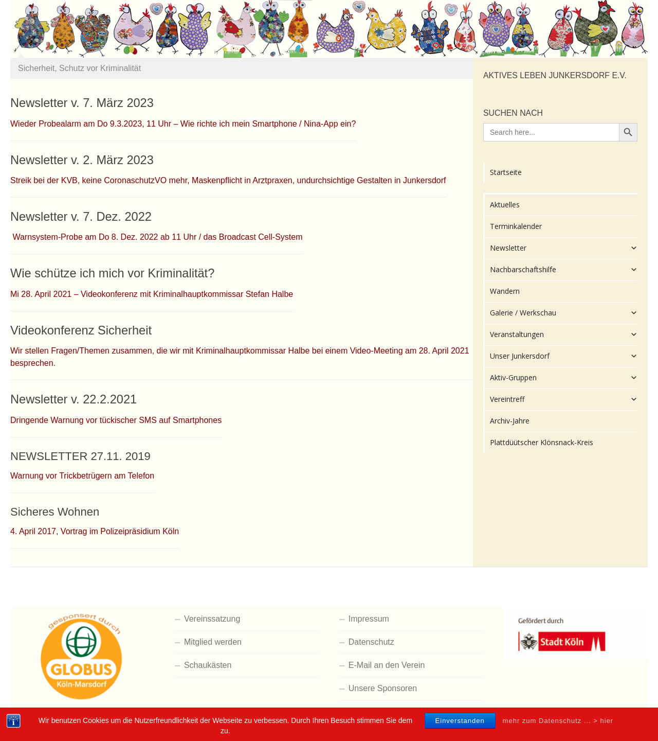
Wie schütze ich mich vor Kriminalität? (112, 273)
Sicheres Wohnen (54, 511)
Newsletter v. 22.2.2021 (73, 399)
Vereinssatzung (212, 618)
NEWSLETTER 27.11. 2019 (80, 456)
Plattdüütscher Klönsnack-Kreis (541, 442)
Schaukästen (208, 665)
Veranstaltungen (563, 334)
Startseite (506, 172)
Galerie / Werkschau (563, 313)
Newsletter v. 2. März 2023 (82, 160)
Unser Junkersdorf (563, 356)
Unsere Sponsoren (383, 688)
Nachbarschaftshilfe (563, 269)
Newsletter (563, 248)
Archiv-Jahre (509, 421)
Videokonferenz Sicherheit (81, 330)
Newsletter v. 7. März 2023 (82, 103)
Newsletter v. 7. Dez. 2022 (81, 216)
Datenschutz (371, 642)
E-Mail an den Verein (387, 665)
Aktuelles (505, 204)
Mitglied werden (213, 642)
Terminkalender (516, 226)
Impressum (369, 618)
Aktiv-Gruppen (563, 377)
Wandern (505, 291)
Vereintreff (563, 399)
